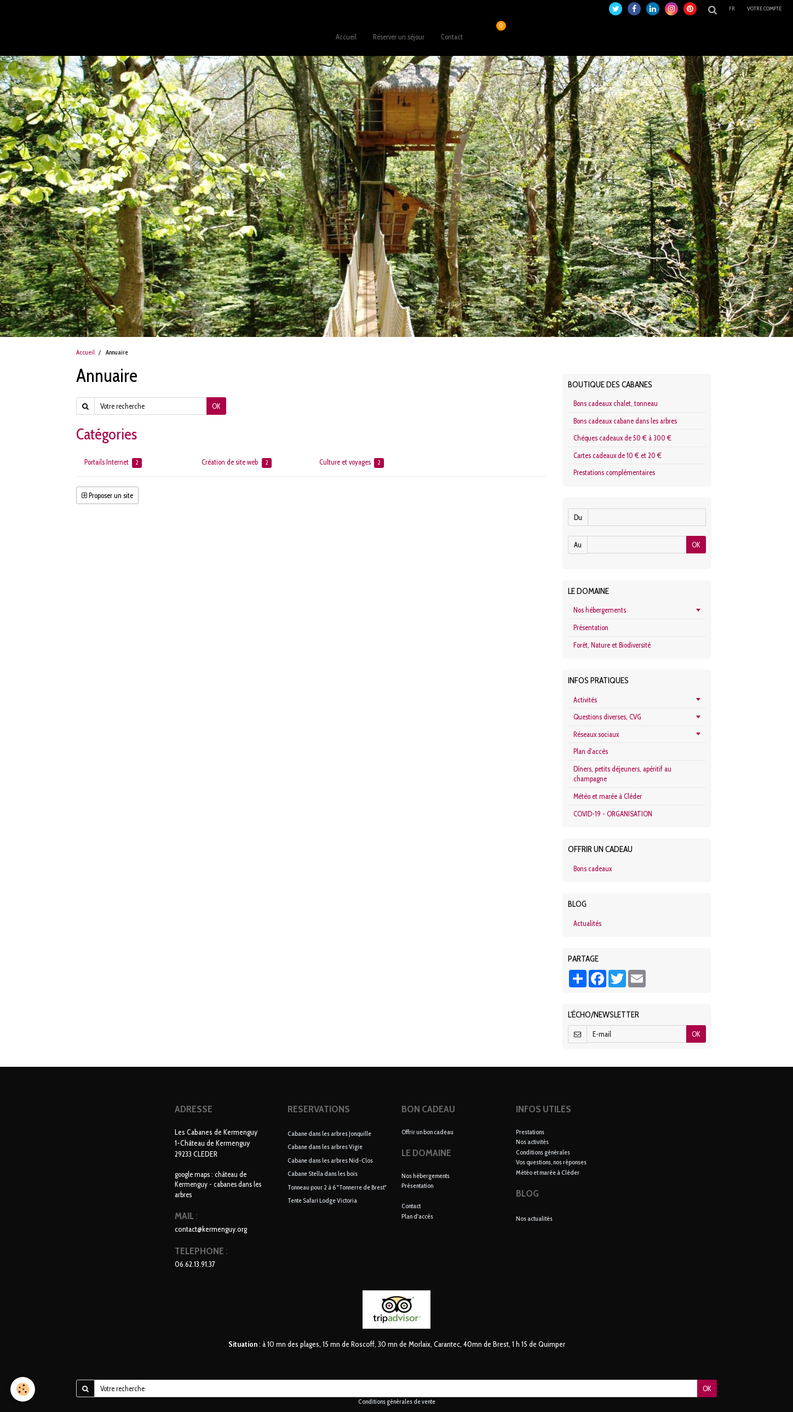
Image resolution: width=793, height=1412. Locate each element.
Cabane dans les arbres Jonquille (329, 1133)
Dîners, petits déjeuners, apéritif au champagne (622, 774)
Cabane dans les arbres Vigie (325, 1146)
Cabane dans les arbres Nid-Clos (330, 1160)
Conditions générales (543, 1152)
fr (732, 8)
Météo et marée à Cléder (607, 796)
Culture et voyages (351, 463)
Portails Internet (113, 463)
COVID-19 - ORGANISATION (612, 813)
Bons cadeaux (592, 868)
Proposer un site (107, 495)
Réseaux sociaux (596, 734)
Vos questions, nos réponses (551, 1162)
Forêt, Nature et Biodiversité (612, 645)
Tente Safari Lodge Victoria (322, 1200)
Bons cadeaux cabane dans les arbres (625, 420)
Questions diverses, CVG (607, 716)
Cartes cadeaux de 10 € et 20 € (617, 455)
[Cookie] (23, 1389)
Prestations (530, 1132)
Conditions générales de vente (396, 1401)
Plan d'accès (590, 751)
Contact (452, 36)
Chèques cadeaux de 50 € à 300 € (622, 437)
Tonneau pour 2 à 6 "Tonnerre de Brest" (337, 1186)
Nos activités (532, 1141)
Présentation (590, 627)
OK (216, 406)
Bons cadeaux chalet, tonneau (615, 403)
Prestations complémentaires (614, 472)
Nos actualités (534, 1218)
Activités (585, 699)
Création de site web (236, 463)
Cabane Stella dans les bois (323, 1173)
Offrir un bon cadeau (427, 1132)
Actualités (587, 923)
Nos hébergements (599, 609)
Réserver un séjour (398, 36)
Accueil (346, 36)
